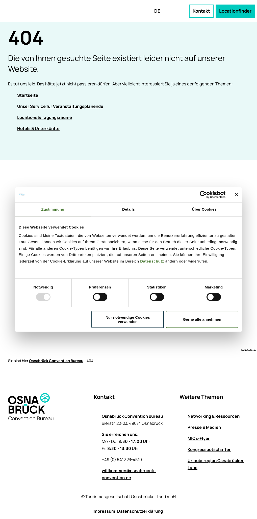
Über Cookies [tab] (204, 209)
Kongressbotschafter (209, 449)
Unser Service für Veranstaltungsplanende (60, 106)
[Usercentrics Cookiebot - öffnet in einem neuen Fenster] (203, 195)
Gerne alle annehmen (202, 319)
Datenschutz (152, 261)
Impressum (103, 511)
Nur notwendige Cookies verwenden (128, 319)
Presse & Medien (204, 427)
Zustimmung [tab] (52, 209)
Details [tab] (128, 209)
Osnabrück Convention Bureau (56, 360)
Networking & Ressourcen (214, 416)
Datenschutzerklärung (140, 511)
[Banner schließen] (236, 195)
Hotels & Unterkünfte (38, 128)
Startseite (27, 95)
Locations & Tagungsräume (44, 117)
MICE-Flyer (199, 438)
